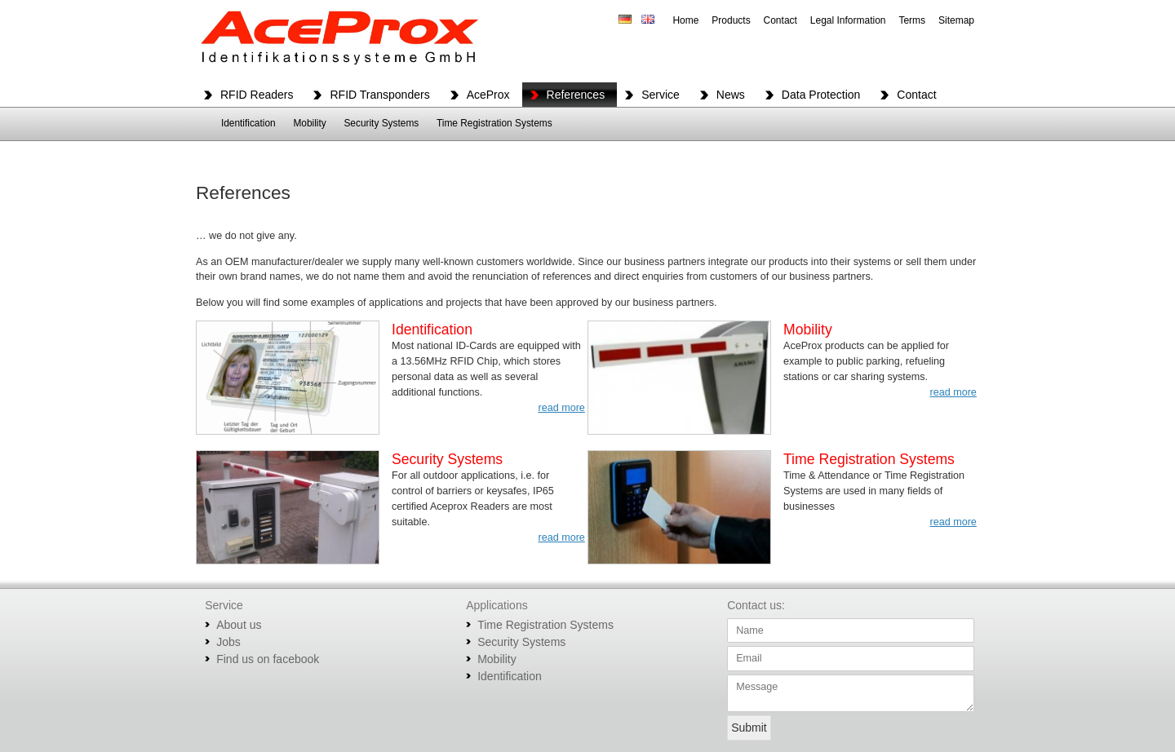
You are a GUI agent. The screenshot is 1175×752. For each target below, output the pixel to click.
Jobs (228, 641)
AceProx (488, 94)
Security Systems (381, 123)
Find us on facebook (267, 659)
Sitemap (956, 20)
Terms (911, 20)
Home (685, 20)
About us (238, 624)
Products (731, 20)
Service (660, 94)
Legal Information (848, 20)
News (730, 94)
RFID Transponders (379, 94)
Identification (248, 123)
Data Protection (821, 94)
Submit (749, 727)
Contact (780, 20)
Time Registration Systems (494, 123)
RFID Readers (256, 94)
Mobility (309, 123)
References (576, 94)
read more (561, 408)
